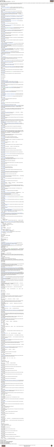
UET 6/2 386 (4, 206)
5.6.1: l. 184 (11, 306)
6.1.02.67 (3, 71)
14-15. (1, 228)
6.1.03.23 (4, 12)
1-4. (1, 119)
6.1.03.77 (3, 102)
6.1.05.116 (4, 158)
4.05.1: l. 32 (4, 280)
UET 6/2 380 (4, 355)
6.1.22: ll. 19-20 (11, 105)
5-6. (1, 44)
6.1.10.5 (6, 231)
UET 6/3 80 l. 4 (5, 93)
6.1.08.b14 (4, 171)
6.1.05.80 (3, 142)
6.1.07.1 (6, 44)
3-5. (1, 158)
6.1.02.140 (4, 121)
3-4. (1, 56)
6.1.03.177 (4, 112)
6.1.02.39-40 (12, 66)
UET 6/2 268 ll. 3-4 (5, 66)
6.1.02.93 (4, 80)
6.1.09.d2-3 (4, 192)
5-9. (1, 121)
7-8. (1, 280)
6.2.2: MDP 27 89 (8, 112)
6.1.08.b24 (4, 178)
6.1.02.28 (3, 51)
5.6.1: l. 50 (2, 213)
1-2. (1, 15)
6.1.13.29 (7, 192)
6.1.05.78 (4, 139)
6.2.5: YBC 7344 (8, 267)
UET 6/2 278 (4, 339)
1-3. (1, 66)
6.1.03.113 (3, 104)
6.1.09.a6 (3, 190)
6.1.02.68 (3, 73)
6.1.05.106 (4, 153)
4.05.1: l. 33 (4, 276)
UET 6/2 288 (4, 279)
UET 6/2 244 (4, 221)
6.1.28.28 (18, 105)
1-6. (1, 288)
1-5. (1, 108)
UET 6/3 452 (7, 61)
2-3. (1, 12)
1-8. (1, 130)
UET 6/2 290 (4, 61)
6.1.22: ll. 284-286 (8, 12)
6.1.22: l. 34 (12, 27)
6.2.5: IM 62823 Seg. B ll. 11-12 (9, 210)
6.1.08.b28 (4, 182)
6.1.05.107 (4, 155)
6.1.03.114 (7, 105)
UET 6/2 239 (4, 18)
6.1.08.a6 (3, 167)
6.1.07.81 (7, 80)
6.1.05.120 (3, 160)
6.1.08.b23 (4, 175)
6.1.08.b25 (4, 180)
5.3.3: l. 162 (4, 385)
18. (1, 231)
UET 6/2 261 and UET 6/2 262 (6, 244)
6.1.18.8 (4, 201)
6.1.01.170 (4, 37)
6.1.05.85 (4, 146)
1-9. (1, 252)
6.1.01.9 (17, 15)
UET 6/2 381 (4, 318)
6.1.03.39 (3, 98)
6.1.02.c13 (8, 93)
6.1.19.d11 (7, 204)
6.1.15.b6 (7, 199)
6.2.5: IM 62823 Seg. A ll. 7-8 (13, 12)
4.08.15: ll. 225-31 (8, 380)
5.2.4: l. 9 (17, 267)
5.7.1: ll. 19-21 (17, 380)
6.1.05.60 (3, 137)
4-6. (1, 88)
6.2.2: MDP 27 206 (12, 221)
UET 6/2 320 (4, 15)
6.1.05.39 (4, 117)
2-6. (1, 105)
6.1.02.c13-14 (8, 221)
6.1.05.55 (4, 130)
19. (1, 232)
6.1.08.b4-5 (4, 169)
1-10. (1, 248)
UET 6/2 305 (4, 199)
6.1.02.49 (4, 69)
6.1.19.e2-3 (10, 192)
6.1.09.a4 (4, 231)
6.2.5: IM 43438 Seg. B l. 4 (6, 306)
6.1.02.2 (4, 48)
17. (1, 230)
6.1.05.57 (4, 134)
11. (1, 226)
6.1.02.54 (4, 57)
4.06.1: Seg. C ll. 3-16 (13, 267)
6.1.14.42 (7, 27)
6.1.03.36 (4, 210)
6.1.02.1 (4, 44)
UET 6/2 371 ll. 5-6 (5, 401)
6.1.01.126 (4, 27)
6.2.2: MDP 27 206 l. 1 (12, 93)
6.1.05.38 (4, 114)
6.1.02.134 (4, 84)
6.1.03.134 (4, 108)
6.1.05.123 (4, 162)
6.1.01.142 (4, 32)
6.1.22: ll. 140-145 (20, 15)
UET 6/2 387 (4, 204)
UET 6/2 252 (4, 267)
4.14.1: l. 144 (16, 20)
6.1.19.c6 (9, 27)
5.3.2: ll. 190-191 (13, 380)
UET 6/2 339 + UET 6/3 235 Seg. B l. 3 (7, 20)
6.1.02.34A (6, 51)
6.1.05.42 (4, 119)
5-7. (1, 57)
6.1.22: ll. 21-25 (15, 105)
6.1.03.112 (4, 105)
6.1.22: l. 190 (9, 231)
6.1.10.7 (6, 190)
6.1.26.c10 (6, 48)
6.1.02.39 (11, 61)
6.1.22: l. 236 (9, 51)
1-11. (1, 238)
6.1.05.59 (3, 136)
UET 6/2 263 (4, 380)
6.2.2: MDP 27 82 (8, 153)
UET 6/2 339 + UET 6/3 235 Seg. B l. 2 (11, 15)
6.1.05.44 (3, 126)
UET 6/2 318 (7, 339)
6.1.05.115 (4, 157)
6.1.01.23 (13, 20)
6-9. (1, 265)
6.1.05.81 (4, 144)
